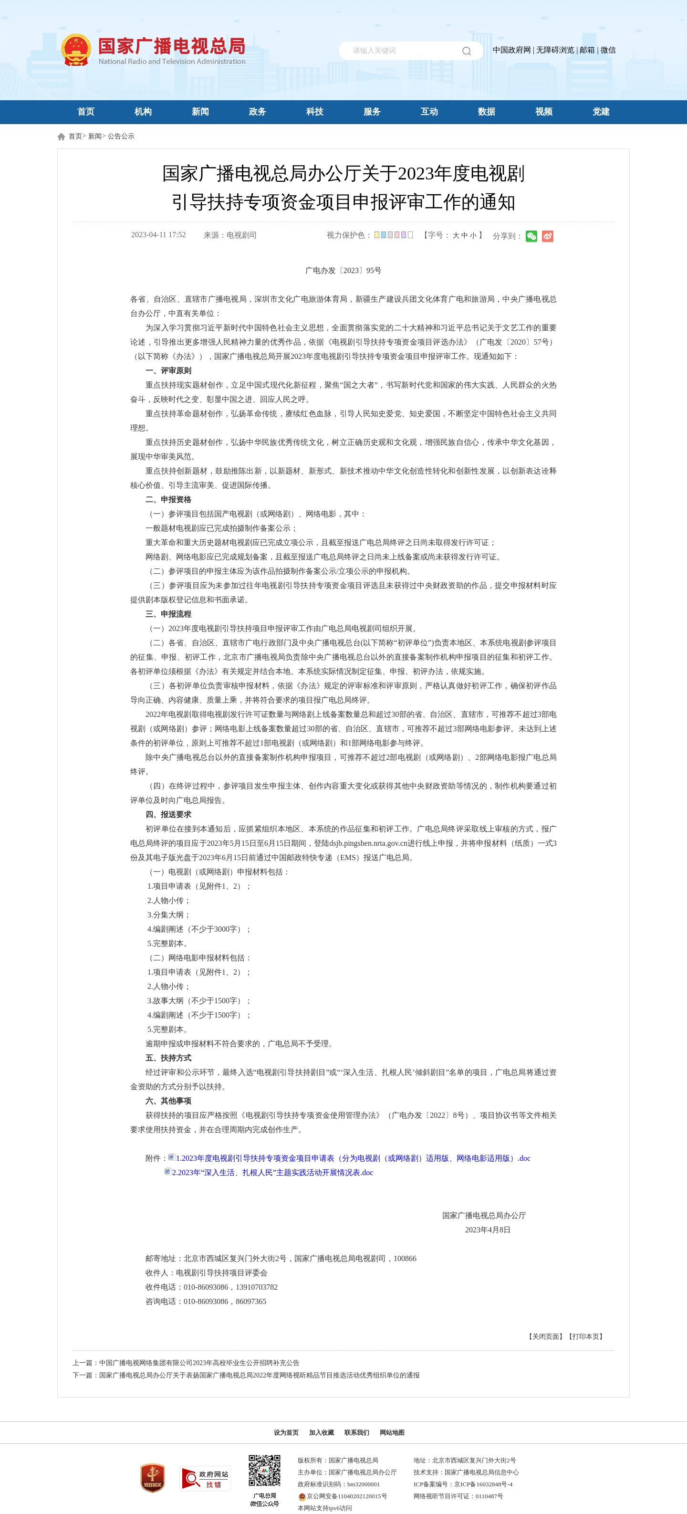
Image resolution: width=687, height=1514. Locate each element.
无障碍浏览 (555, 50)
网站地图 (392, 1432)
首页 (85, 111)
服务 (372, 111)
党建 (601, 111)
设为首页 (286, 1432)
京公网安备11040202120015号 (347, 1496)
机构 (143, 111)
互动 (429, 111)
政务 (257, 111)
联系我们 (356, 1432)
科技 (314, 111)
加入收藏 (321, 1432)
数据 (486, 111)
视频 (543, 111)
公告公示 (121, 136)
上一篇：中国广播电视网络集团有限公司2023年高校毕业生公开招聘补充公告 (186, 1363)
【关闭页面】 (546, 1336)
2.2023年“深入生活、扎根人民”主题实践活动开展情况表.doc (269, 1172)
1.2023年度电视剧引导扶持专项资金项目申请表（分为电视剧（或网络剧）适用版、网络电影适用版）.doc (349, 1158)
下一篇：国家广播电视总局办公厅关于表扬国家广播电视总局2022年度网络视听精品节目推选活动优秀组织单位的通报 (246, 1375)
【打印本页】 (586, 1336)
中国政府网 (512, 50)
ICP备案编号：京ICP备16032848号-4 (463, 1484)
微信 (608, 50)
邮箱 (587, 50)
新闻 (200, 111)
